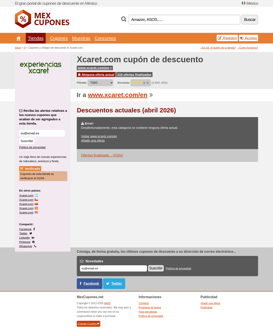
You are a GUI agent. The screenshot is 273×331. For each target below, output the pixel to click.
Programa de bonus (150, 307)
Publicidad (206, 307)
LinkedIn (24, 237)
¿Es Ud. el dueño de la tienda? (218, 47)
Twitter (23, 233)
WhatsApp (25, 246)
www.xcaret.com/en (95, 68)
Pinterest (24, 242)
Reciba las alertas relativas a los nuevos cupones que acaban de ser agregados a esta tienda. (43, 117)
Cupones (59, 38)
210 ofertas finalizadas (134, 74)
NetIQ (107, 303)
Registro (227, 38)
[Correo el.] (113, 268)
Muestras (81, 38)
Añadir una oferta (93, 140)
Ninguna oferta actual (96, 74)
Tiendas (36, 38)
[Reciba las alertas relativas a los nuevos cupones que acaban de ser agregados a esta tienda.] (42, 133)
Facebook (25, 229)
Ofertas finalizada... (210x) (102, 155)
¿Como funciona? (248, 47)
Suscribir (27, 141)
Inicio (18, 47)
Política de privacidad (32, 147)
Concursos (105, 38)
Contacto (144, 303)
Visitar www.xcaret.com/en (99, 136)
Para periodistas (148, 311)
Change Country (88, 323)
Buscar (250, 19)
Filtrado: (82, 82)
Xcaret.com (26, 195)
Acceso (248, 38)
